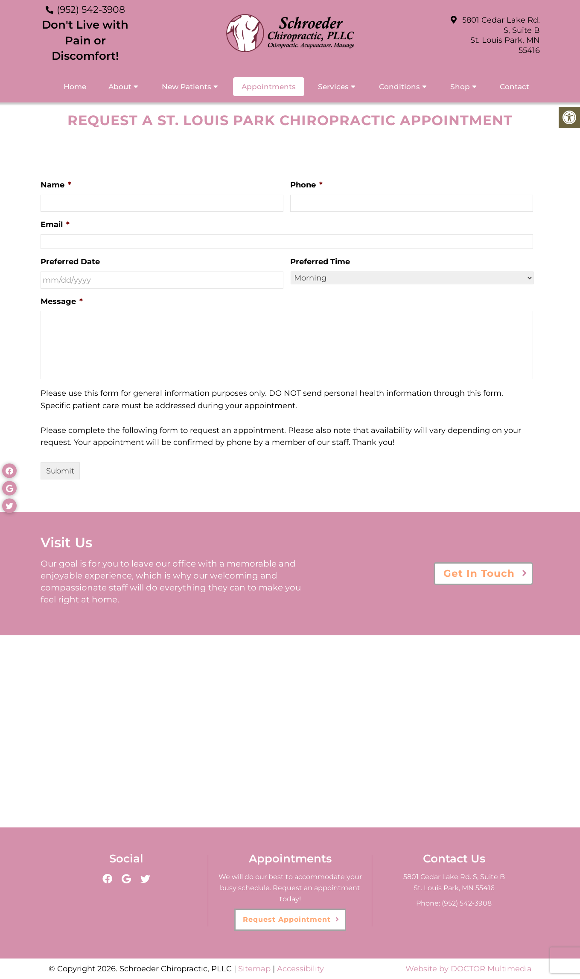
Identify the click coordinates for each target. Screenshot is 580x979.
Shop (460, 86)
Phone (306, 185)
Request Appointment (287, 919)
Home (75, 86)
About (119, 86)
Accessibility (300, 968)
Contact (514, 86)
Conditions (399, 86)
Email (55, 224)
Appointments (269, 86)
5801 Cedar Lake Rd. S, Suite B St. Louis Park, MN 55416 (501, 35)
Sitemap (254, 968)
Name (56, 185)
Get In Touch (479, 573)
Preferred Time (320, 261)
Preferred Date (70, 261)
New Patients (186, 86)
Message (62, 301)
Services (333, 86)
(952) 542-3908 (91, 9)
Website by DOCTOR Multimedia (468, 968)
